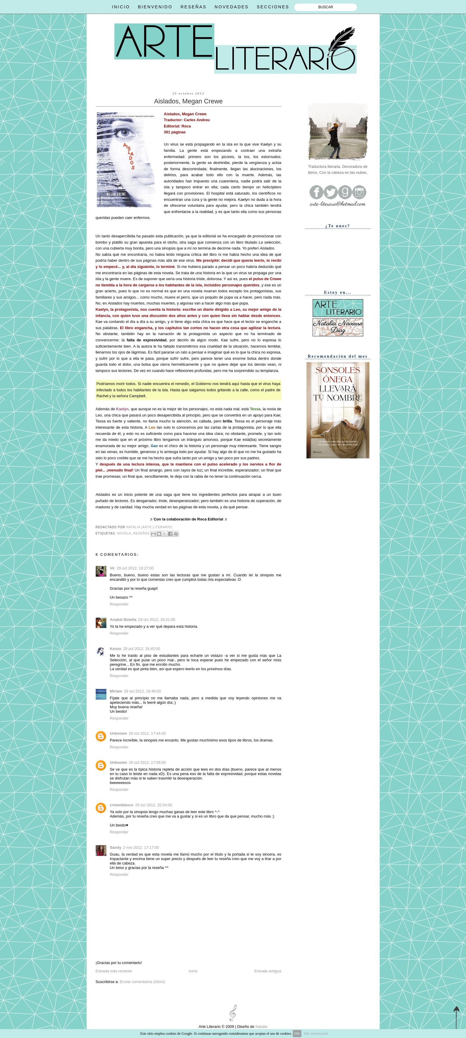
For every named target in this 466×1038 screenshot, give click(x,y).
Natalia (260, 1026)
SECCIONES (273, 6)
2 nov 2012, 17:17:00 (141, 847)
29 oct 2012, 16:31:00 (156, 619)
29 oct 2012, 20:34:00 (153, 805)
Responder (119, 604)
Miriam (116, 691)
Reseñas (141, 533)
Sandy (116, 847)
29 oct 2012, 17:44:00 (147, 733)
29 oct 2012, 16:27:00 (134, 568)
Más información (316, 1033)
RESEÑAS (193, 6)
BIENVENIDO (155, 6)
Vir (112, 568)
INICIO (121, 6)
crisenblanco (121, 805)
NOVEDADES (232, 6)
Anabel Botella (123, 619)
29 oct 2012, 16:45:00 (141, 648)
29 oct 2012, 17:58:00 (147, 762)
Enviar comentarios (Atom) (142, 981)
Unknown (118, 733)
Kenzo (116, 648)
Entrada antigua (267, 971)
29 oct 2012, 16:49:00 (142, 691)
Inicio (193, 971)
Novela (124, 533)
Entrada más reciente (114, 971)
